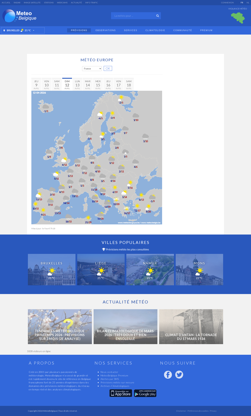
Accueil (6, 2)
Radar (17, 2)
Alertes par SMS (110, 378)
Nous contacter (109, 371)
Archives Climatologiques (115, 385)
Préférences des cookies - (198, 411)
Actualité (76, 2)
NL (248, 2)
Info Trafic (91, 2)
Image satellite (32, 2)
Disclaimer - (181, 411)
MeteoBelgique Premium (114, 375)
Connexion (227, 2)
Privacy (213, 411)
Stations (49, 2)
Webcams (62, 2)
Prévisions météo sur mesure (117, 382)
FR (242, 2)
